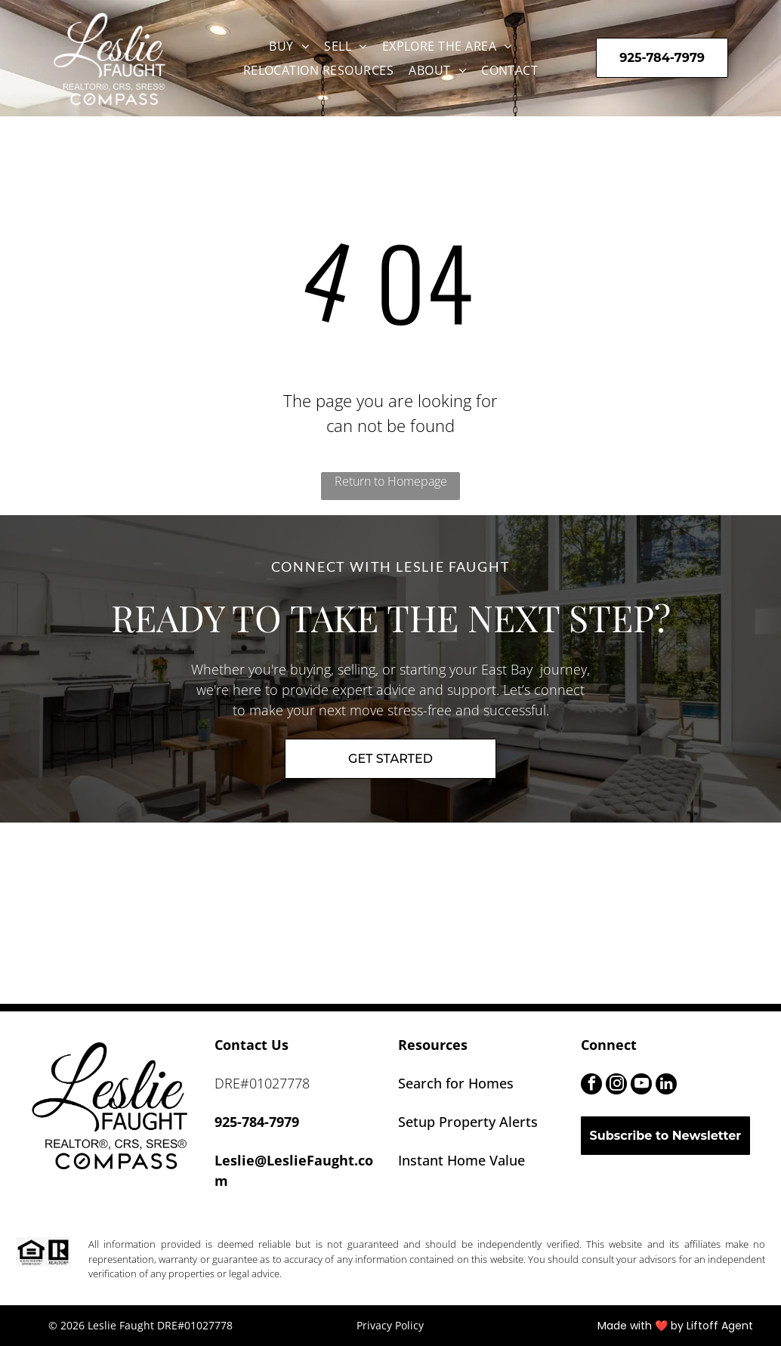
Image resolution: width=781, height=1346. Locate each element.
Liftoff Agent (720, 1325)
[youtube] (641, 1085)
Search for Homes (456, 1083)
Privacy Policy (390, 1325)
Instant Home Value (461, 1160)
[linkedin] (666, 1085)
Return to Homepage (391, 481)
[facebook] (591, 1085)
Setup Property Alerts (468, 1122)
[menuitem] (288, 46)
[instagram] (616, 1085)
